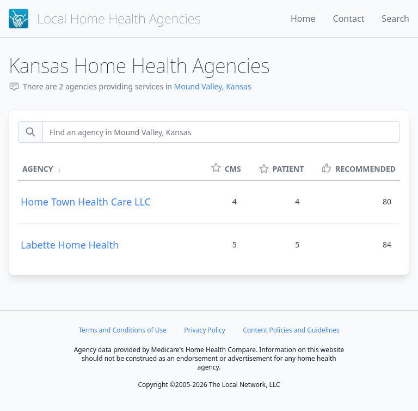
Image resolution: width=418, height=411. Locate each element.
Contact (348, 19)
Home (303, 19)
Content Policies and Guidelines (291, 330)
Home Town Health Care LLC (86, 201)
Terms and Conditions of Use (122, 330)
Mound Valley (198, 86)
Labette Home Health (70, 244)
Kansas (238, 86)
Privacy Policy (204, 330)
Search (395, 19)
